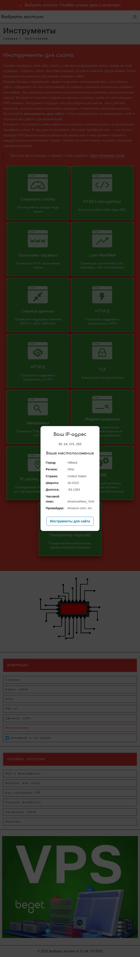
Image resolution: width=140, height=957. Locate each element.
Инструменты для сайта (70, 521)
